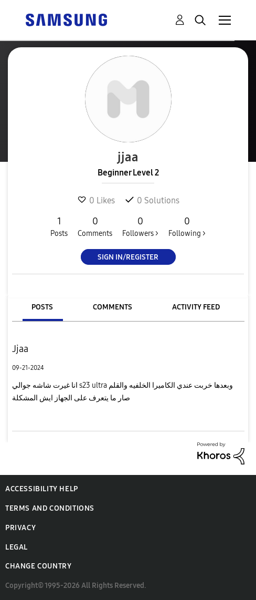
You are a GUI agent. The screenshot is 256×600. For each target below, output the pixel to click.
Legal (16, 547)
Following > (187, 226)
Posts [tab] (42, 307)
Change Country (38, 566)
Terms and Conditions (49, 508)
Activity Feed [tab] (196, 307)
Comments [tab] (112, 307)
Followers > (140, 226)
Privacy (20, 527)
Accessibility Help (41, 488)
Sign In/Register (128, 257)
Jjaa (20, 349)
